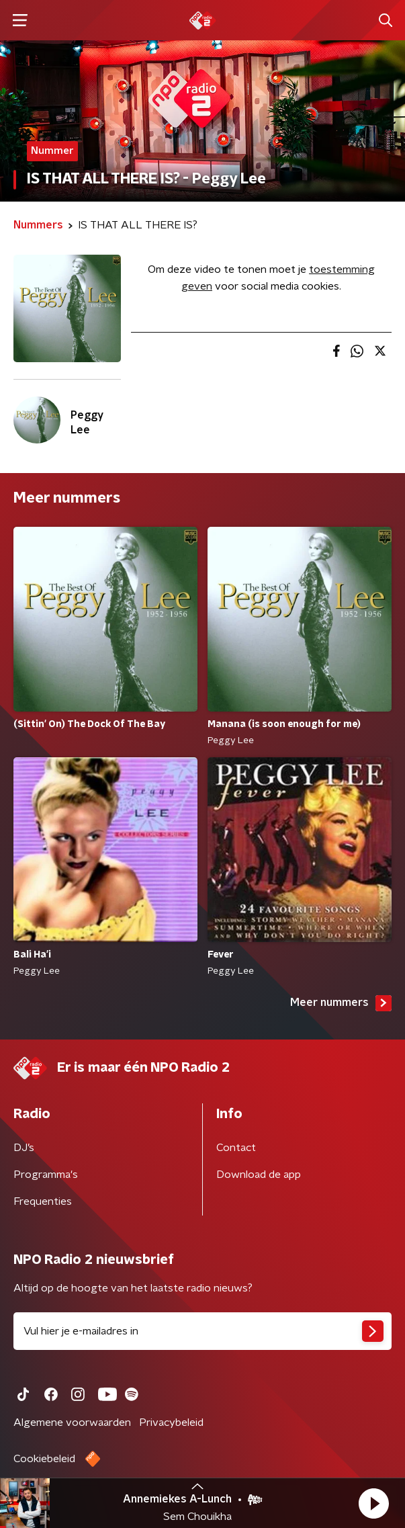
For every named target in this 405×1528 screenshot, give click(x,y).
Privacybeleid (171, 1422)
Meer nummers (341, 1003)
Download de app (258, 1174)
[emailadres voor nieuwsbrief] (202, 1331)
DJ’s (23, 1147)
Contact (236, 1147)
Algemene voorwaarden (72, 1422)
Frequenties (42, 1201)
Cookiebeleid (44, 1458)
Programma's (45, 1174)
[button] (373, 1503)
